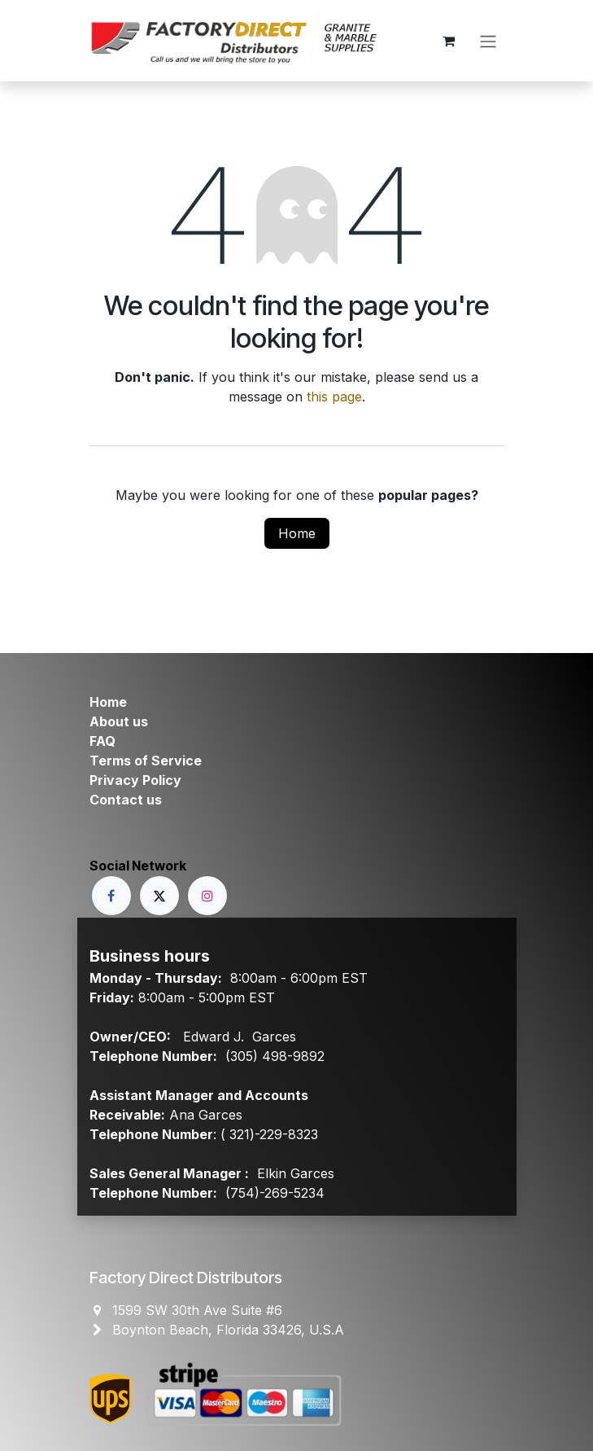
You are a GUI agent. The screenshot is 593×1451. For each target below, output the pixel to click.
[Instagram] (207, 895)
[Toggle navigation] (488, 41)
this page (334, 396)
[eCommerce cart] (449, 40)
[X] (159, 895)
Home (297, 533)
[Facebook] (111, 895)
